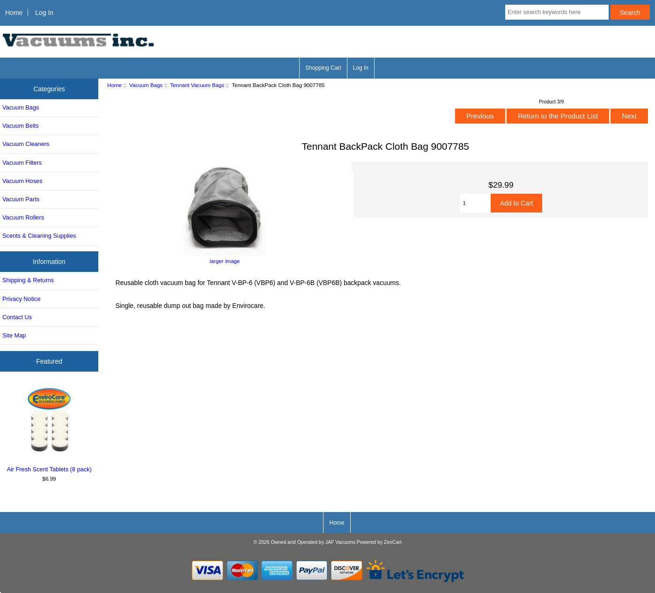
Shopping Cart (323, 68)
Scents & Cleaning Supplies (39, 235)
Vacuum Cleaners (25, 143)
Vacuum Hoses (22, 180)
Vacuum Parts (20, 199)
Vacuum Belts (20, 125)
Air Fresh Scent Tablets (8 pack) (49, 428)
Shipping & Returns (28, 280)
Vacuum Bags (145, 85)
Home (13, 12)
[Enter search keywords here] (556, 12)
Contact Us (17, 317)
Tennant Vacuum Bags (197, 85)
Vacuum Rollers (23, 217)
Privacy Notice (21, 298)
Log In (44, 12)
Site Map (14, 335)
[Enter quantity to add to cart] (475, 203)
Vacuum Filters (22, 162)
